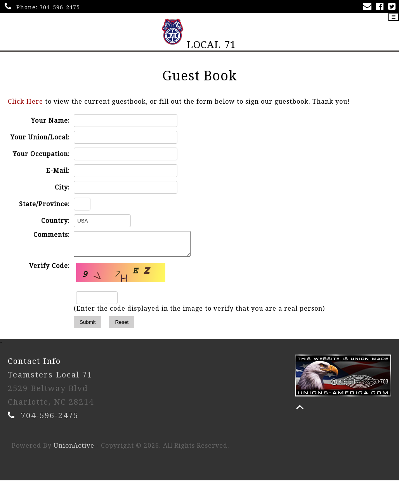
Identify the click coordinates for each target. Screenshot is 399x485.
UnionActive (74, 450)
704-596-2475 (60, 7)
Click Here (25, 101)
